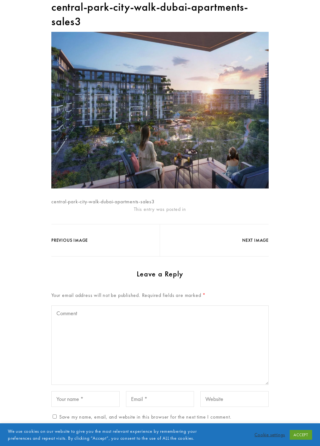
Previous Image (69, 240)
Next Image (255, 240)
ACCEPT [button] (301, 434)
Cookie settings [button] (269, 434)
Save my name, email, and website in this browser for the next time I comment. (145, 417)
